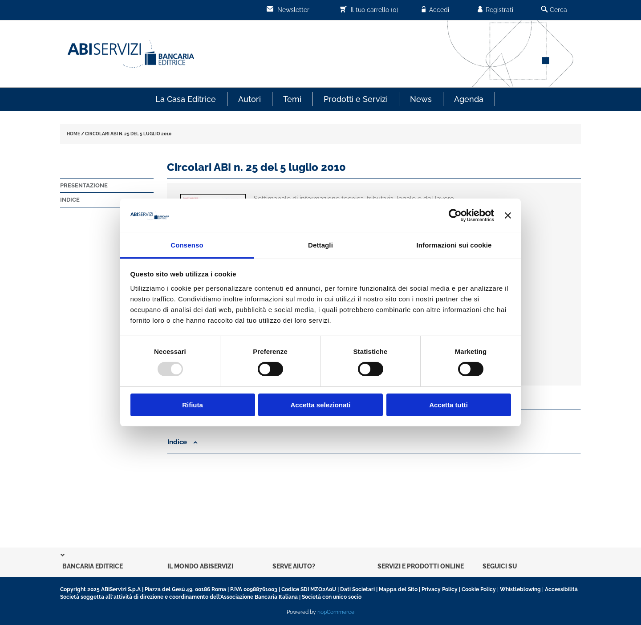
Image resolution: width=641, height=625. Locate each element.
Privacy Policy (440, 589)
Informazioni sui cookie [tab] (454, 245)
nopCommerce (335, 612)
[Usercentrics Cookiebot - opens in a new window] (455, 215)
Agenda (468, 99)
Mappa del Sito (398, 589)
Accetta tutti (448, 405)
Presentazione (84, 185)
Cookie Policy (479, 589)
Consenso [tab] (186, 245)
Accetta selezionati (320, 405)
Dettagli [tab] (320, 245)
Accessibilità (561, 589)
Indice (70, 199)
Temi (292, 99)
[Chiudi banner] (508, 215)
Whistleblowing (520, 589)
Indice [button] (182, 442)
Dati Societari (357, 589)
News (421, 99)
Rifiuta (192, 405)
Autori (249, 99)
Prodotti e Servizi (356, 99)
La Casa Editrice (185, 99)
